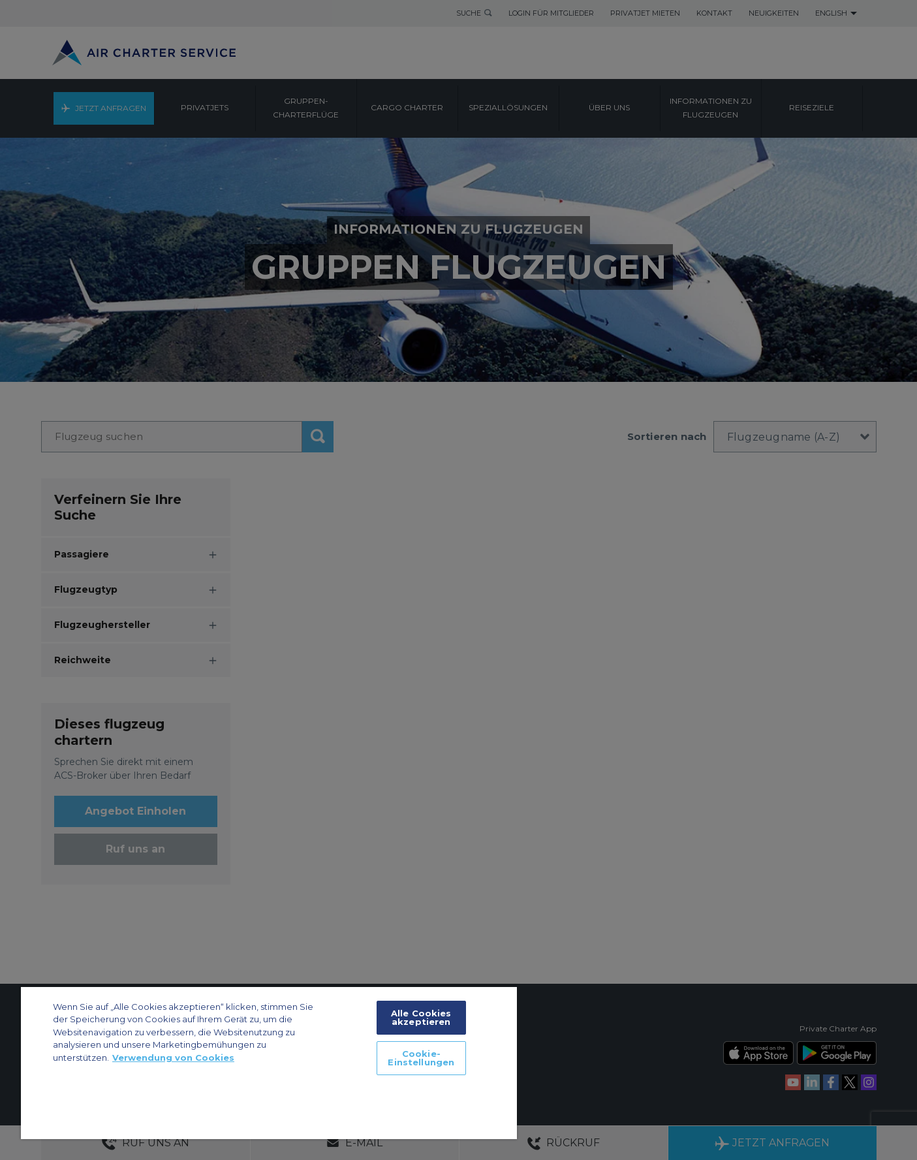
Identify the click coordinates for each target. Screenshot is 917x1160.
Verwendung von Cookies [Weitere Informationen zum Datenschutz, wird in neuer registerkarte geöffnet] (173, 1057)
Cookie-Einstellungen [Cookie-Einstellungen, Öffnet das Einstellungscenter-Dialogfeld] (421, 1057)
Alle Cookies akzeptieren (421, 1017)
